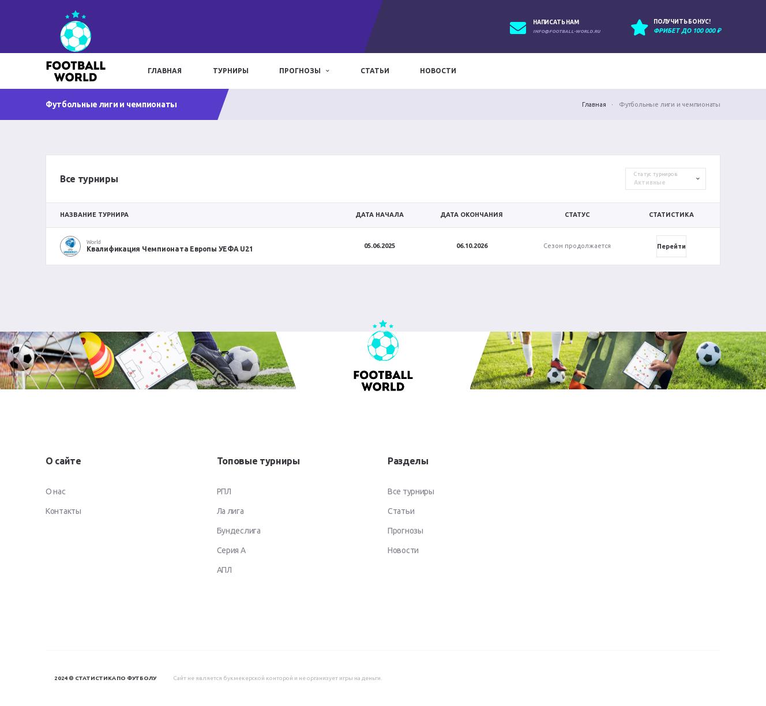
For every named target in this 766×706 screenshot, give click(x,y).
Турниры (231, 70)
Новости (438, 70)
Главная (165, 70)
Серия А (231, 550)
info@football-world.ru (566, 31)
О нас (56, 491)
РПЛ (224, 491)
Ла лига (230, 511)
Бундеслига (239, 530)
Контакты (63, 511)
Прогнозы (300, 70)
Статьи (375, 70)
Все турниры (411, 491)
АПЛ (224, 569)
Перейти (671, 246)
